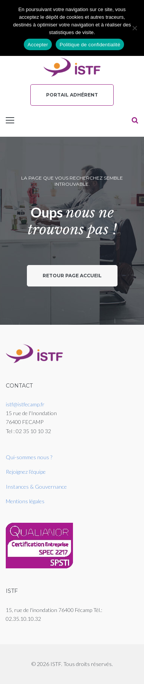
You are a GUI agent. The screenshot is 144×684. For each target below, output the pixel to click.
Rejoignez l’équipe (26, 471)
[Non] (134, 28)
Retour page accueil (72, 275)
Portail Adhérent (72, 95)
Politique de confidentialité (90, 44)
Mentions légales (25, 501)
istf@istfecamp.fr (25, 404)
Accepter (38, 44)
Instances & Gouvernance (36, 486)
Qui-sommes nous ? (29, 457)
